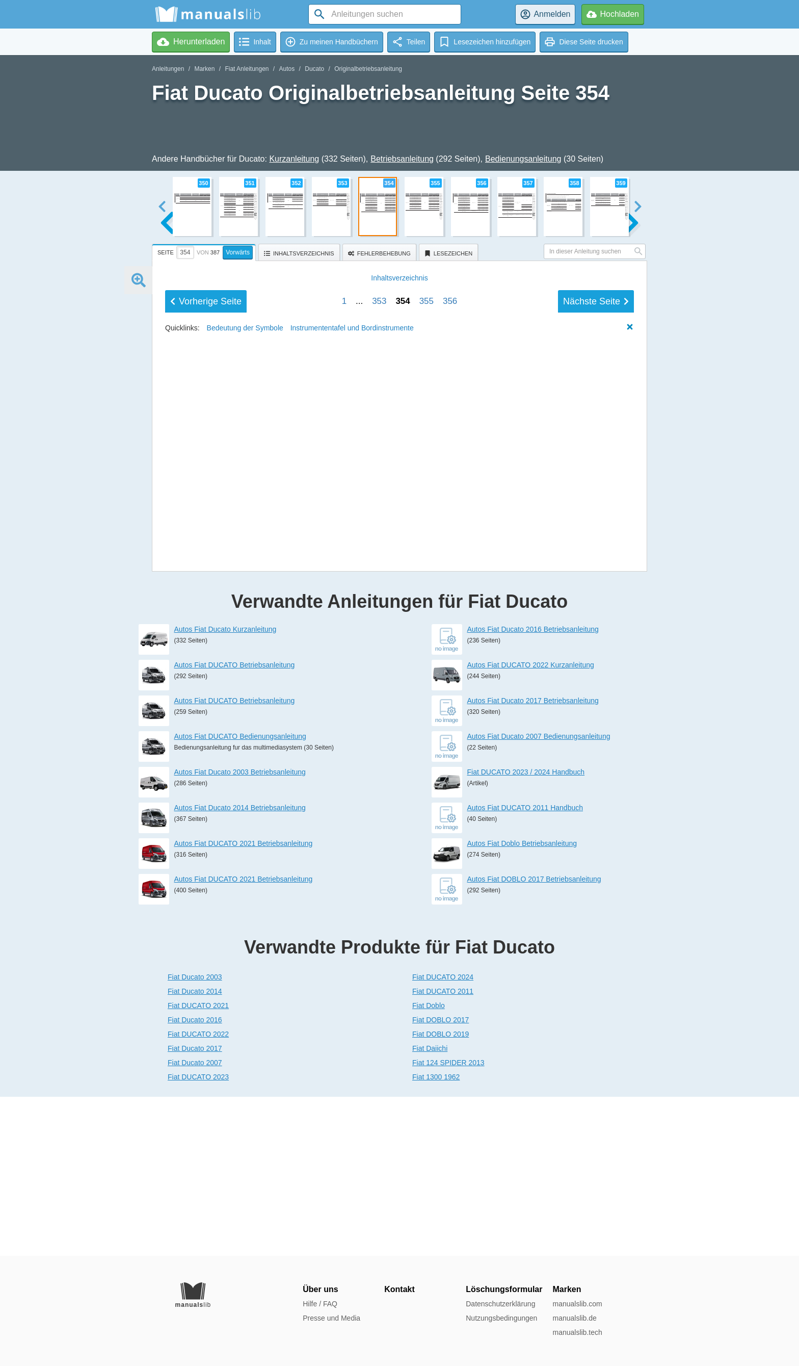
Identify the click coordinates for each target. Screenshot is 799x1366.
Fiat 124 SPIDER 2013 (448, 1222)
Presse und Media (331, 1318)
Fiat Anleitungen (247, 68)
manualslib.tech (577, 1332)
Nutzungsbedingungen (501, 1318)
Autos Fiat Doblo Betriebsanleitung (522, 1002)
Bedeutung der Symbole (245, 671)
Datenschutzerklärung (500, 1304)
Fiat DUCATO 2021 (198, 1165)
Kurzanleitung (294, 158)
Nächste (596, 645)
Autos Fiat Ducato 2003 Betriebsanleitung (240, 931)
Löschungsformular (504, 1289)
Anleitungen (168, 68)
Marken (204, 68)
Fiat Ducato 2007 (195, 1222)
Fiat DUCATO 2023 (198, 1236)
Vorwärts (238, 252)
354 (402, 645)
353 (379, 645)
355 (426, 645)
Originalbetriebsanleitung (368, 68)
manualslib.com (577, 1304)
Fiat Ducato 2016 (195, 1179)
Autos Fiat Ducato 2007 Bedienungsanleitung (538, 895)
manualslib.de (574, 1318)
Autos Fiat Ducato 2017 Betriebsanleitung (533, 860)
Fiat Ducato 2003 (195, 1136)
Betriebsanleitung (402, 158)
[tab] (205, 251)
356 (450, 645)
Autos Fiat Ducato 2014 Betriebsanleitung (240, 967)
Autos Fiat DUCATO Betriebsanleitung (234, 824)
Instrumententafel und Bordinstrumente (352, 671)
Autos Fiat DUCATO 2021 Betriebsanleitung (243, 1002)
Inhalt (399, 621)
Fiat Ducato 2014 (195, 1150)
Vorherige (206, 645)
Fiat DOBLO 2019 (440, 1193)
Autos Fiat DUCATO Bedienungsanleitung (240, 895)
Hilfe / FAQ (320, 1304)
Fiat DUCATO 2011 (442, 1150)
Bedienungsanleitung (523, 158)
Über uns (320, 1289)
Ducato (314, 68)
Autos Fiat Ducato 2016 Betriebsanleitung (533, 788)
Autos (287, 68)
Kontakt (399, 1289)
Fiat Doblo (428, 1165)
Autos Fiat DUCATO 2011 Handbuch (525, 967)
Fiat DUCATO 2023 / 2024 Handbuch (526, 931)
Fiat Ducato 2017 (195, 1207)
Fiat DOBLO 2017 (440, 1179)
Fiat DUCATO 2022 (198, 1193)
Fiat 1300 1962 (436, 1236)
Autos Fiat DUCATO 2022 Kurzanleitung (530, 824)
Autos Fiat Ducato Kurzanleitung (225, 788)
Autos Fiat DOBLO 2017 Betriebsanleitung (534, 1038)
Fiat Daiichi (429, 1207)
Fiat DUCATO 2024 (442, 1136)
